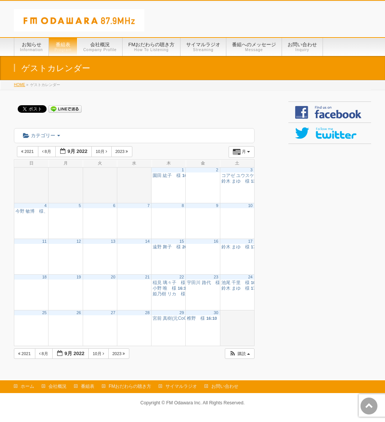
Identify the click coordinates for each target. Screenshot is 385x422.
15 (181, 241)
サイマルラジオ (181, 386)
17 (250, 241)
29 (181, 312)
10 (250, 205)
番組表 (87, 386)
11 (44, 241)
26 (78, 312)
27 (113, 312)
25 (44, 312)
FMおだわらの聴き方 (130, 386)
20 (113, 277)
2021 (28, 151)
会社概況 (58, 386)
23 (216, 277)
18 (44, 277)
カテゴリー (41, 135)
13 (113, 241)
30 (216, 312)
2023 (122, 151)
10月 (101, 151)
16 (216, 241)
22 (181, 277)
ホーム (27, 386)
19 (78, 277)
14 (147, 241)
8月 (47, 151)
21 (147, 277)
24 (250, 277)
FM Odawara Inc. (184, 402)
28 (147, 312)
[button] (239, 354)
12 (78, 241)
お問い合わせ (224, 386)
